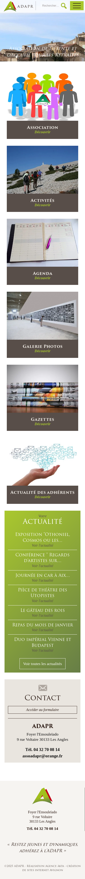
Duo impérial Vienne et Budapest (42, 644)
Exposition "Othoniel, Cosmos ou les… (42, 539)
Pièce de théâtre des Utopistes (42, 594)
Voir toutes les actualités (42, 663)
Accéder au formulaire (42, 710)
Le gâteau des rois (42, 612)
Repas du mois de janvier (42, 626)
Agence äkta (55, 866)
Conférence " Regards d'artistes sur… (42, 559)
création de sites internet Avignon (51, 868)
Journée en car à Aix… (42, 577)
